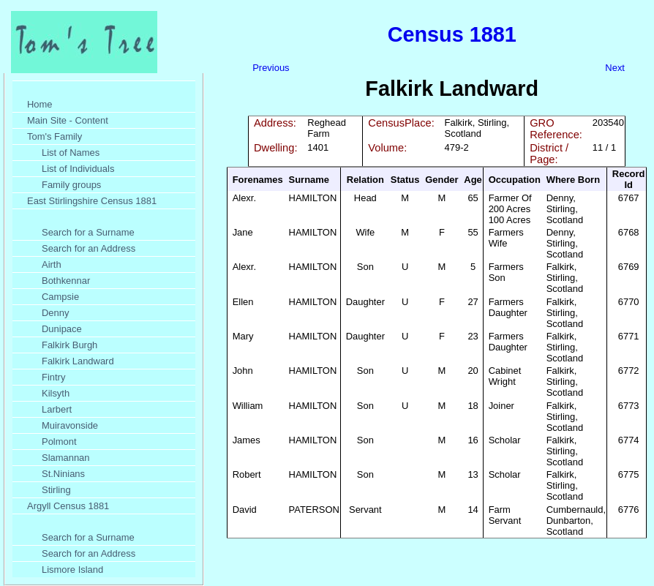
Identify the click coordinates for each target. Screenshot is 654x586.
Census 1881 (452, 34)
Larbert (57, 409)
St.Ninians (63, 473)
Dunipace (62, 328)
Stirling (56, 489)
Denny (55, 312)
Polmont (59, 441)
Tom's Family (54, 136)
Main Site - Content (67, 120)
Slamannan (66, 457)
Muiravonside (70, 425)
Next (615, 67)
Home (40, 104)
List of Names (70, 152)
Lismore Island (72, 569)
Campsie (60, 296)
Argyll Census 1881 (68, 505)
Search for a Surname (88, 232)
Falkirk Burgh (69, 344)
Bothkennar (66, 280)
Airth (51, 264)
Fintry (53, 377)
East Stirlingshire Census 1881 (92, 200)
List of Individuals (78, 168)
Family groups (71, 184)
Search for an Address (88, 248)
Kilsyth (55, 393)
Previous (270, 67)
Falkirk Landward (78, 361)
